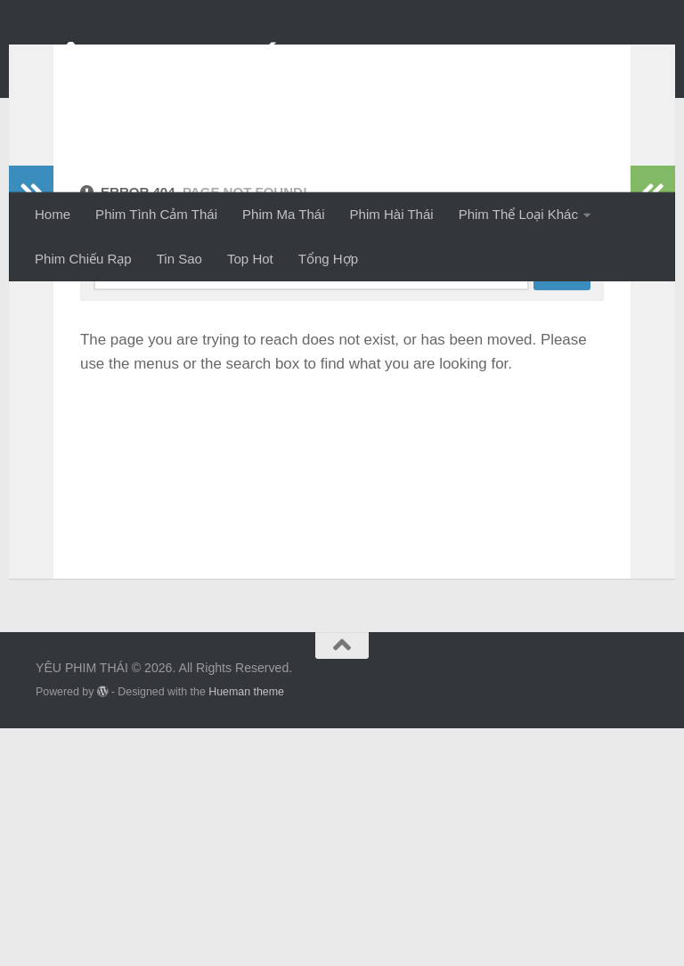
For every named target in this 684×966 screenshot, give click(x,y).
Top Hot (250, 258)
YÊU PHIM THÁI (163, 60)
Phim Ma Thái (283, 214)
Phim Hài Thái (392, 214)
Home (52, 214)
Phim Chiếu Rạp (83, 258)
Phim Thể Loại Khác (518, 214)
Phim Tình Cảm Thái (156, 214)
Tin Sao (179, 258)
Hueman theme (246, 929)
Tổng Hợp (328, 258)
